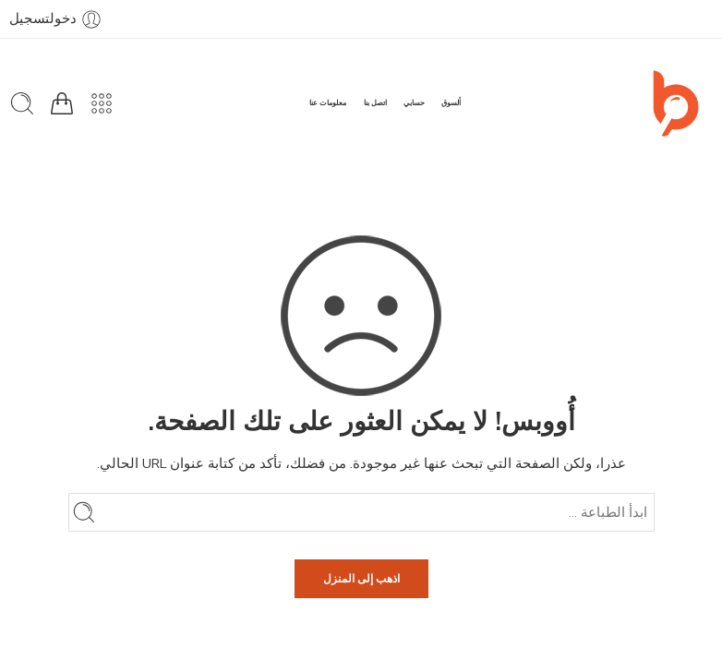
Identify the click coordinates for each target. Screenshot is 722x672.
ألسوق (451, 103)
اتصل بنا (375, 103)
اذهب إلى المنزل (361, 578)
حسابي (414, 103)
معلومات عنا (327, 103)
